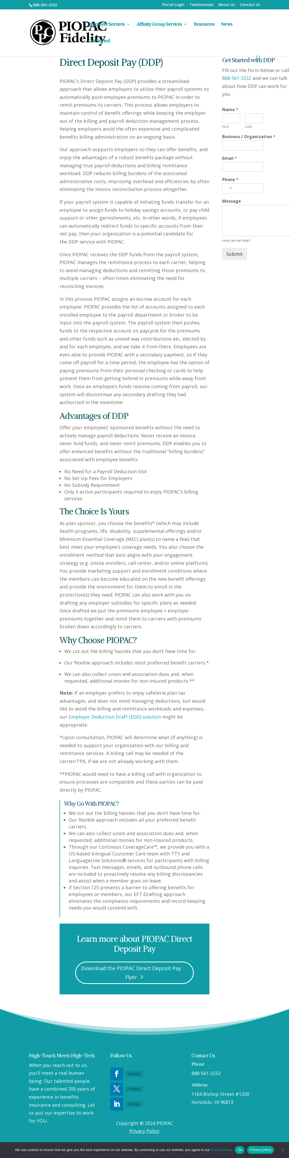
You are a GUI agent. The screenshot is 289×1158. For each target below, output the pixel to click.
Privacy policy (260, 1150)
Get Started (99, 41)
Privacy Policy (144, 1131)
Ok (239, 1150)
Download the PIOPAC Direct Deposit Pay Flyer (131, 973)
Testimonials (201, 5)
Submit (234, 254)
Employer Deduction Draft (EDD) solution (115, 717)
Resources (204, 24)
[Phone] (242, 188)
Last (248, 126)
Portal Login (173, 5)
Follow (134, 1073)
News (226, 24)
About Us (226, 5)
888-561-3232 (236, 78)
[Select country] (227, 188)
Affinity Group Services (159, 24)
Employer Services (106, 24)
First (225, 126)
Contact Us (250, 5)
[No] (282, 1150)
